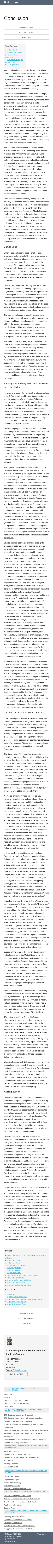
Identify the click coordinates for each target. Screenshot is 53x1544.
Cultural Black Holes (14, 1270)
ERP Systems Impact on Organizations (20, 1415)
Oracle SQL (9, 1394)
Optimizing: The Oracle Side (16, 1400)
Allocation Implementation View (17, 1489)
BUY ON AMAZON (17, 1374)
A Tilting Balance (13, 65)
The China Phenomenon (15, 1278)
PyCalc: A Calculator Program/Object (19, 1526)
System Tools (9, 1508)
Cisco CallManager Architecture (17, 1496)
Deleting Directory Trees (14, 1517)
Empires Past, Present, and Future (19, 1285)
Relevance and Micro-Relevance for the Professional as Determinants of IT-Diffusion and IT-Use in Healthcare (26, 1433)
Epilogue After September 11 (17, 1297)
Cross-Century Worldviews (16, 1265)
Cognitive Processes (14, 1273)
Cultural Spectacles (14, 1268)
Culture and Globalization (16, 1282)
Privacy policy (41, 1534)
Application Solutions (13, 1505)
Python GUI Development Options (18, 1520)
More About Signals (12, 1451)
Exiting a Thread (11, 1464)
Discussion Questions (13, 1476)
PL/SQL (7, 1397)
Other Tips (8, 1406)
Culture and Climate (14, 1260)
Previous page (26, 27)
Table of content (26, 32)
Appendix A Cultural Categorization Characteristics (24, 1299)
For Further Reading (12, 1483)
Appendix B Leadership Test (16, 1302)
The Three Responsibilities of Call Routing (22, 1499)
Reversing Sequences (13, 1523)
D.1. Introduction (11, 1467)
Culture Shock (12, 50)
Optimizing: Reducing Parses (16, 1403)
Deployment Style (11, 1479)
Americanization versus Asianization (19, 1280)
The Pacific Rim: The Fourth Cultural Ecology (22, 1275)
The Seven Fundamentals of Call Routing (21, 1502)
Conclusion (11, 1294)
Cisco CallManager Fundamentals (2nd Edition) (25, 1491)
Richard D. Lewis (19, 1370)
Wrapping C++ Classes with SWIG (18, 1529)
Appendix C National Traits (16, 1304)
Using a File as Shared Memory (17, 1454)
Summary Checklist (12, 1486)
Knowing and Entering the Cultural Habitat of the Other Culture (14, 55)
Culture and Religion (14, 1263)
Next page (26, 37)
